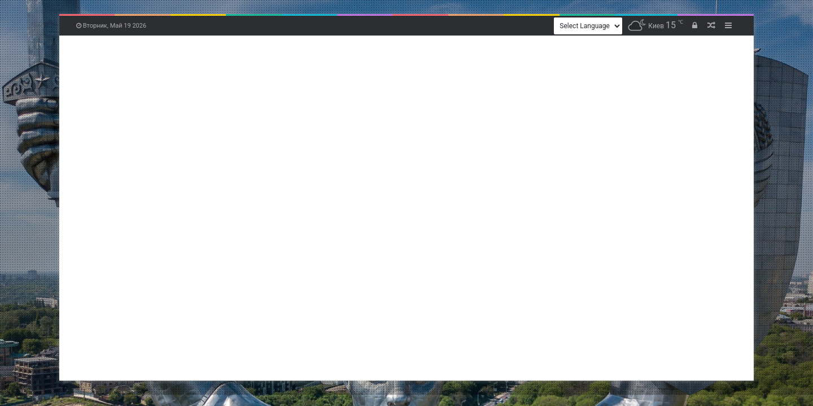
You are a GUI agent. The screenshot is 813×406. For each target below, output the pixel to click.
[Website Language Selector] (588, 25)
